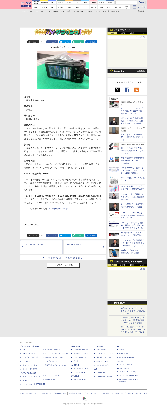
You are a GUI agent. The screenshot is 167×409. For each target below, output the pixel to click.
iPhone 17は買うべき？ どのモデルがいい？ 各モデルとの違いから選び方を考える (133, 329)
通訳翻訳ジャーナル (104, 357)
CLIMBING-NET (79, 372)
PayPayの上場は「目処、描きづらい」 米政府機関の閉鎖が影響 (133, 197)
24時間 (122, 33)
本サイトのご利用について (29, 393)
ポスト (35, 42)
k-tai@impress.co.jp (58, 208)
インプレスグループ (119, 393)
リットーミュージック (81, 349)
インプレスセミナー (52, 361)
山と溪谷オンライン (81, 368)
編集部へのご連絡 (75, 393)
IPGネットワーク (123, 368)
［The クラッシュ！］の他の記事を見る (63, 258)
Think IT (25, 349)
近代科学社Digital (80, 379)
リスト (42, 42)
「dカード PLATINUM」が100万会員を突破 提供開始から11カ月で (132, 215)
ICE (118, 346)
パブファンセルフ (125, 364)
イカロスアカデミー (104, 365)
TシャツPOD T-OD (81, 357)
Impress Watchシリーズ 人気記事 (128, 262)
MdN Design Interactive (105, 376)
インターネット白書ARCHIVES (34, 384)
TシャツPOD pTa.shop (127, 372)
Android (89, 11)
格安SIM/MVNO (113, 11)
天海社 (121, 349)
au (31, 11)
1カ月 (142, 33)
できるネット (27, 380)
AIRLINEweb (101, 349)
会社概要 (106, 393)
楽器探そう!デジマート (82, 353)
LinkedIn (93, 42)
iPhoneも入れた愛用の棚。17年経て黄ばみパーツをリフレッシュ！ (133, 150)
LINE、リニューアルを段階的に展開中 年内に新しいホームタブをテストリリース (133, 225)
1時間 (113, 33)
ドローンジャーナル (30, 365)
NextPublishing (50, 379)
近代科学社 (75, 376)
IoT (103, 11)
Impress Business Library (54, 357)
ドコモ (24, 11)
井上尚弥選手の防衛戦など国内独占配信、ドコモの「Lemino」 (133, 160)
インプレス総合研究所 (30, 357)
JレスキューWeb (102, 361)
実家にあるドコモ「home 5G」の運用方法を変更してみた (132, 137)
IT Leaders (26, 361)
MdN (95, 369)
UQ (62, 11)
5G (97, 11)
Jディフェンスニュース (105, 353)
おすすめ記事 (119, 303)
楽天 (69, 11)
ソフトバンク (40, 11)
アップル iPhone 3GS (34, 244)
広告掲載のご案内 (60, 393)
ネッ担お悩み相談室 (30, 369)
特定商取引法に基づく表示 (137, 393)
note (80, 42)
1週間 (132, 33)
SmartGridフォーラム (52, 349)
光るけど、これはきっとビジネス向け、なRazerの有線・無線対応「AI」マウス (133, 111)
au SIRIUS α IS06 (74, 244)
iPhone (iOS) (78, 11)
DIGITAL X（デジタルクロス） (56, 365)
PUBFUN (120, 361)
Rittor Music (75, 346)
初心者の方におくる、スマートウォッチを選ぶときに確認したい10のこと (133, 311)
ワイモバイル (53, 11)
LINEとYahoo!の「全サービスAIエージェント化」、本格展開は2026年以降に (132, 170)
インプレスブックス (52, 376)
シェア (54, 42)
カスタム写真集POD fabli (128, 376)
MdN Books (101, 372)
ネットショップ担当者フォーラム (56, 353)
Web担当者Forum (29, 353)
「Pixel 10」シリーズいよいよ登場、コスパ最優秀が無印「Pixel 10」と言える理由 (133, 320)
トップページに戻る (63, 265)
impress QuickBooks (126, 357)
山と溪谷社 (75, 365)
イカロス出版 (98, 346)
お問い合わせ (46, 393)
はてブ (67, 42)
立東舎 (76, 361)
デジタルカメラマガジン (31, 376)
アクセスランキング (122, 30)
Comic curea (123, 353)
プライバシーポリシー (92, 393)
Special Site (119, 71)
